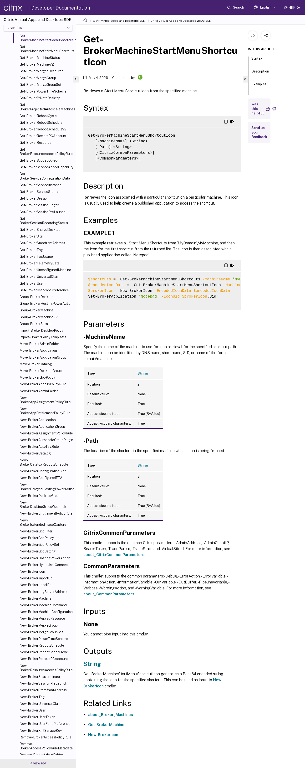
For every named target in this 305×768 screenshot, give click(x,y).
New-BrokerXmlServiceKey (41, 730)
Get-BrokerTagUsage (36, 256)
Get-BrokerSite (31, 236)
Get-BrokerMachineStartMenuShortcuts (47, 49)
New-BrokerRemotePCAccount (44, 659)
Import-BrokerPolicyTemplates (43, 337)
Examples (258, 86)
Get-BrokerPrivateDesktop (40, 98)
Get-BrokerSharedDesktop (40, 230)
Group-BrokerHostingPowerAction (46, 303)
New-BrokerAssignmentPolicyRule (46, 433)
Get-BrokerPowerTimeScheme (43, 91)
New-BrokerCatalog (35, 453)
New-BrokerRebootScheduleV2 (44, 652)
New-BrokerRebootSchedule (42, 645)
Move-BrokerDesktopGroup (41, 371)
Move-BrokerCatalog (36, 364)
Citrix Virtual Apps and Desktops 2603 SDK (181, 20)
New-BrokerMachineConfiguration (46, 612)
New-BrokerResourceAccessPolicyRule (46, 668)
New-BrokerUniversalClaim (40, 704)
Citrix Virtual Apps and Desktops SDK (119, 20)
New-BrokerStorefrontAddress (43, 690)
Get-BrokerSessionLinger (39, 205)
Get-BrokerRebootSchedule (41, 122)
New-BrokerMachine (35, 598)
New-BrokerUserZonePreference (45, 724)
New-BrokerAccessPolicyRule (43, 384)
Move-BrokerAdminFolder (39, 344)
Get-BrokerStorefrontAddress (42, 243)
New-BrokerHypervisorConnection (46, 565)
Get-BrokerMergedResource (41, 71)
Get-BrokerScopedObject (39, 160)
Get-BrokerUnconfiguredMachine (45, 270)
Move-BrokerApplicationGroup (43, 357)
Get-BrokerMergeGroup (38, 78)
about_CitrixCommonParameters (113, 554)
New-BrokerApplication (38, 420)
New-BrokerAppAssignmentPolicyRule (45, 400)
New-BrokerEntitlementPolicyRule (46, 513)
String (142, 373)
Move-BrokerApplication (38, 350)
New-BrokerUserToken (37, 717)
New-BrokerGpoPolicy (37, 538)
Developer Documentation (60, 8)
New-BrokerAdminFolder (39, 391)
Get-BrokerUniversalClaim (40, 276)
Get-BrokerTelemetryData (40, 263)
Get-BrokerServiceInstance (40, 185)
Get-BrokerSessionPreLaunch (43, 212)
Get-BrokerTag (31, 250)
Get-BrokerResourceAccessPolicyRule (46, 152)
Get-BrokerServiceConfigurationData (45, 176)
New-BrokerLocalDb (35, 585)
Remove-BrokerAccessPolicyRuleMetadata (46, 746)
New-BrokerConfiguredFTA (41, 478)
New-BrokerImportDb (36, 578)
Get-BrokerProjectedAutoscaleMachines (47, 107)
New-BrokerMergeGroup (39, 625)
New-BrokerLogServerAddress (43, 592)
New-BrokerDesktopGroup (40, 496)
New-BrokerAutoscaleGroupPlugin (46, 440)
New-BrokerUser (33, 710)
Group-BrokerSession (36, 324)
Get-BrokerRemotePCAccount (43, 136)
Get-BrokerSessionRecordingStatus (44, 221)
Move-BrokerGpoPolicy (37, 377)
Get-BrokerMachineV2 (37, 64)
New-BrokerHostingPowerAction (45, 558)
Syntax (256, 61)
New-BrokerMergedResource (42, 618)
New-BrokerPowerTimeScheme (44, 639)
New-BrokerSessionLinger (40, 677)
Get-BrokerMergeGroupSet (40, 85)
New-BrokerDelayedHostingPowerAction (47, 487)
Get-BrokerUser (32, 283)
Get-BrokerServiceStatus (39, 192)
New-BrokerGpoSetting (38, 551)
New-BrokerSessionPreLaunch (43, 683)
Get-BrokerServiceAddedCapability (46, 167)
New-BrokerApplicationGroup (42, 426)
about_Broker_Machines (110, 714)
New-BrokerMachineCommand (43, 605)
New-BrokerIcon (32, 571)
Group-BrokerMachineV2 (39, 317)
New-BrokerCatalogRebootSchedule (44, 462)
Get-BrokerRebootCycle (38, 116)
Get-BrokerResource (35, 142)
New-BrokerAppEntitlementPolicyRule (45, 411)
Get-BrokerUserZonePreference (44, 290)
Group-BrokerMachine (37, 310)
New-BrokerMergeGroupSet (41, 632)
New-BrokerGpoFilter (36, 531)
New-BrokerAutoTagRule (39, 446)
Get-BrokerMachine (106, 724)
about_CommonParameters (108, 594)
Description (260, 73)
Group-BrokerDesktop (36, 297)
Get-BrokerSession (34, 198)
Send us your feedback (259, 132)
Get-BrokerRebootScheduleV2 (43, 129)
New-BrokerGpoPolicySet (39, 544)
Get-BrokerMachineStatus (40, 58)
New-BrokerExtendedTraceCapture (43, 522)
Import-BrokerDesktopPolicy (41, 330)
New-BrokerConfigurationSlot (43, 471)
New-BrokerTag (32, 697)
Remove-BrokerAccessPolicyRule (45, 737)
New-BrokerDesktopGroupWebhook (43, 504)
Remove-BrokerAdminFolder (41, 755)
